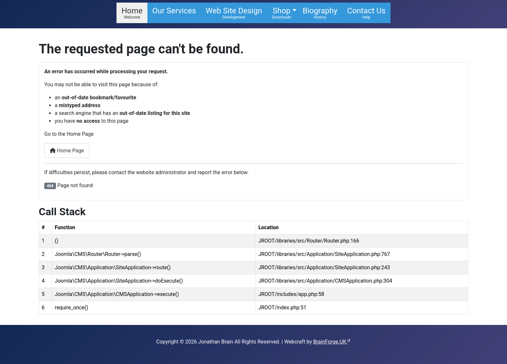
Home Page (67, 150)
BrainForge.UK (332, 342)
